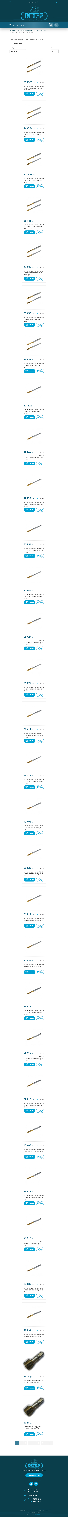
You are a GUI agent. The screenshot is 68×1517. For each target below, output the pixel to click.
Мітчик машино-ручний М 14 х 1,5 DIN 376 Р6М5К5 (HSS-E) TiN (34, 550)
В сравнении (42, 94)
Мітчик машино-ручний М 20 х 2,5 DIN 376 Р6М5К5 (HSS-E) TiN (34, 411)
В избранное (38, 94)
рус (56, 2)
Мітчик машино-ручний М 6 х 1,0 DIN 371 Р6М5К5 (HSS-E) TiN (34, 1197)
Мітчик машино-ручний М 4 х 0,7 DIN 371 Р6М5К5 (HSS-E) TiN (34, 1290)
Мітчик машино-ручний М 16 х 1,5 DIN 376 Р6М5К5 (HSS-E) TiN (34, 458)
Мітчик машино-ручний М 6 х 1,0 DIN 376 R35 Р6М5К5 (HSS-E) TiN (34, 319)
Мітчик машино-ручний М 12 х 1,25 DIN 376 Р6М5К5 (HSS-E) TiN (34, 643)
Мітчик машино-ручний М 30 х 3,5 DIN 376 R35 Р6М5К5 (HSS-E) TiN (34, 88)
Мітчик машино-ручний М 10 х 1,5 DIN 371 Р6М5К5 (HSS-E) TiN (34, 1105)
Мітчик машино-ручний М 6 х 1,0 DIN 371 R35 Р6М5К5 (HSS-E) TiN (34, 365)
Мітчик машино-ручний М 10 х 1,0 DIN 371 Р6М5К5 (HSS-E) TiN (34, 1012)
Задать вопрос (34, 1475)
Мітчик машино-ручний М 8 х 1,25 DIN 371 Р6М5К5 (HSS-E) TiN (34, 1151)
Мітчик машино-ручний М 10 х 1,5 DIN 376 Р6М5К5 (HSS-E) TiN (34, 781)
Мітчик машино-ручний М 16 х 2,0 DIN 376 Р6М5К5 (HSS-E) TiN (34, 504)
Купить (31, 93)
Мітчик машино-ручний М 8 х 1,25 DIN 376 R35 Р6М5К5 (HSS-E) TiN (34, 273)
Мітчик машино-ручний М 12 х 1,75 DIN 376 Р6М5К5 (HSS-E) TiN (34, 735)
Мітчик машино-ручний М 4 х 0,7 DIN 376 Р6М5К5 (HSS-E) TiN (34, 966)
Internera (38, 1515)
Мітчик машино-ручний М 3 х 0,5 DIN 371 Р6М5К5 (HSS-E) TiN (34, 1336)
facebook (36, 1484)
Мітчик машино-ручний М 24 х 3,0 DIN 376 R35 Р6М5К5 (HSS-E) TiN (34, 134)
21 (51, 1443)
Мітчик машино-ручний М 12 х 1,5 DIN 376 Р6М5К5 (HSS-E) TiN (34, 689)
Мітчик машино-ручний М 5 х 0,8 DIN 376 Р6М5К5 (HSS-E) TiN (34, 920)
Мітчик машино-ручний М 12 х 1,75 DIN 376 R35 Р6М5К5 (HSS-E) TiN (34, 227)
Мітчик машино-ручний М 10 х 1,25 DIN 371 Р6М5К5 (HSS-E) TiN (34, 1059)
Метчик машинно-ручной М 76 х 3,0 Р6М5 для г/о (33, 1428)
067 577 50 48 (33, 1490)
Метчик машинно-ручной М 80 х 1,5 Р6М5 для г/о (33, 1381)
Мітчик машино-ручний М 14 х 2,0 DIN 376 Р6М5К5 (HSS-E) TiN (34, 596)
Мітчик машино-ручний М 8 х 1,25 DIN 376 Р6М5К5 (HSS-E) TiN (34, 827)
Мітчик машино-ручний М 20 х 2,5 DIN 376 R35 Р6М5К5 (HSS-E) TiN (34, 180)
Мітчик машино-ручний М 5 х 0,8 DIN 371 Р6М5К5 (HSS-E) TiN (34, 1244)
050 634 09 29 (34, 2)
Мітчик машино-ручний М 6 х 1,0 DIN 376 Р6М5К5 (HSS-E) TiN (34, 874)
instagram (31, 1484)
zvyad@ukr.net (32, 1495)
